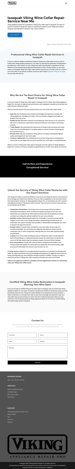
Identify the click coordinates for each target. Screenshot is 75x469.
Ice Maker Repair (12, 392)
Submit (37, 362)
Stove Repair (11, 397)
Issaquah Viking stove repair (56, 71)
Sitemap (10, 422)
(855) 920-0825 (12, 414)
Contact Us (11, 419)
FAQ (9, 417)
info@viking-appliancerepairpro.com (18, 412)
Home (48, 44)
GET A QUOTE (14, 35)
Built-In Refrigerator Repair (15, 389)
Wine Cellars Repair (13, 394)
